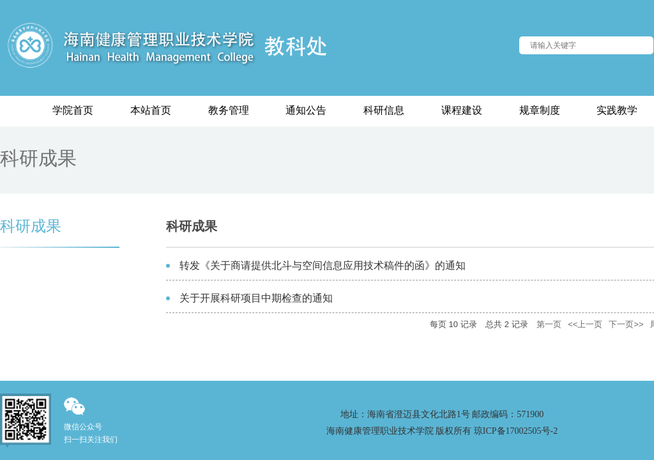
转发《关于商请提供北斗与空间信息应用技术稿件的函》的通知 (322, 265)
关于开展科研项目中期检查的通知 (256, 298)
